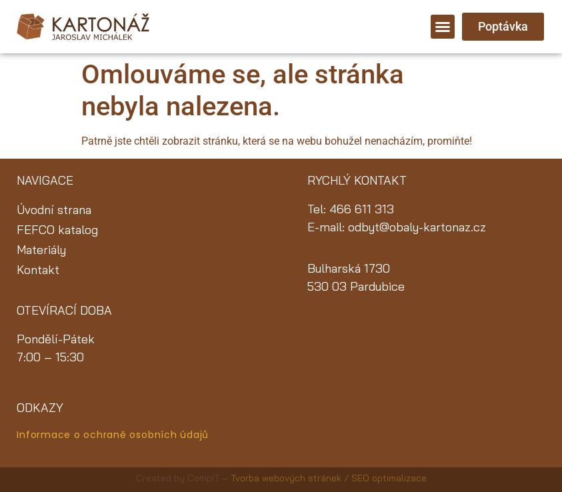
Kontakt (38, 269)
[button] (443, 27)
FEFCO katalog (57, 229)
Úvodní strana (54, 209)
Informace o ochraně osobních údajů (113, 434)
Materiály (41, 249)
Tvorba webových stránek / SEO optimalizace (329, 478)
